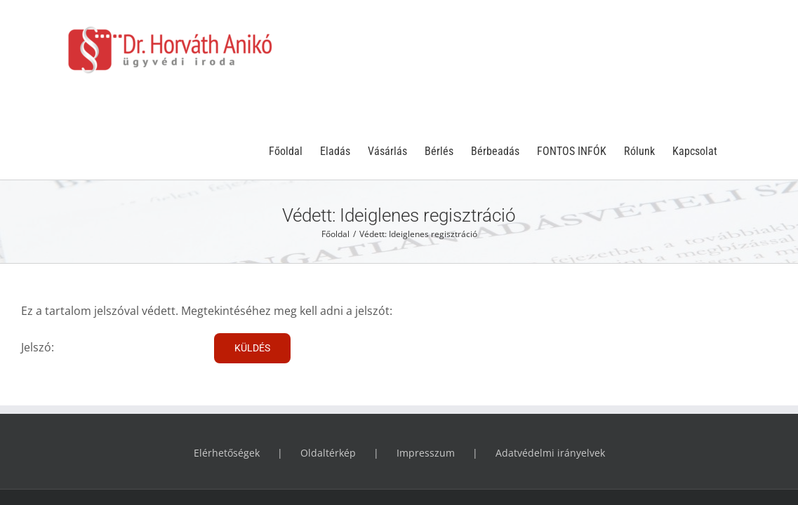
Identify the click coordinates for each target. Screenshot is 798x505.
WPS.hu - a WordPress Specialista (546, 428)
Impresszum (426, 372)
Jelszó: (112, 267)
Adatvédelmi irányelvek (550, 372)
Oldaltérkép (328, 372)
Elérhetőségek (227, 372)
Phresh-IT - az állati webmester (683, 428)
